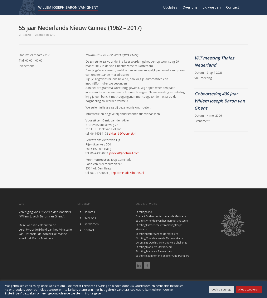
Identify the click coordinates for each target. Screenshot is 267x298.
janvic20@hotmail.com (124, 153)
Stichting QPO (144, 212)
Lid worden (212, 7)
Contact (232, 7)
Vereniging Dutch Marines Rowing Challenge (161, 242)
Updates (170, 7)
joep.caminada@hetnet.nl (127, 173)
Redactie (26, 34)
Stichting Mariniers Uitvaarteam (154, 247)
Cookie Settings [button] (221, 289)
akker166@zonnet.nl (122, 133)
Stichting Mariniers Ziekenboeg (154, 251)
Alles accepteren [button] (248, 289)
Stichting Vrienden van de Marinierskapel (160, 238)
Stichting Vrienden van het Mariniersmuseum (162, 220)
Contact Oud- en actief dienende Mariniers (161, 216)
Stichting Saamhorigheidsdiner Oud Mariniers (162, 256)
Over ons (190, 7)
